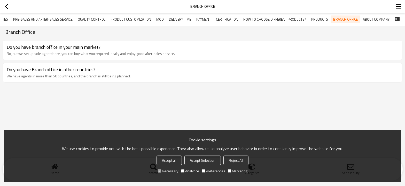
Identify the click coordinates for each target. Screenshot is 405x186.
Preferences (213, 171)
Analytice (190, 171)
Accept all (169, 160)
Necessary (168, 171)
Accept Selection (202, 160)
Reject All (236, 160)
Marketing (237, 171)
